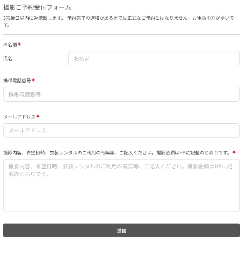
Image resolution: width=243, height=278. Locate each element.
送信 (121, 230)
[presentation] (52, 254)
